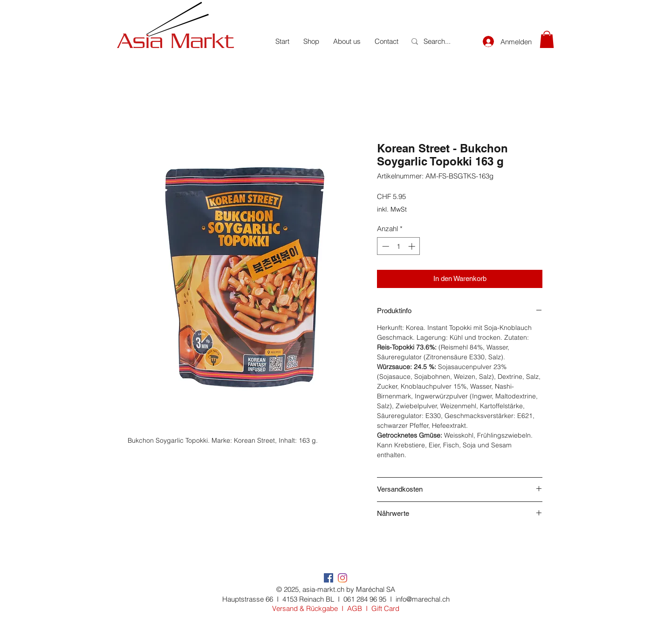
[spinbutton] (398, 246)
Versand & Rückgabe (305, 608)
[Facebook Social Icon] (328, 578)
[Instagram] (342, 578)
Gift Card (385, 608)
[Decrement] (384, 246)
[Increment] (412, 246)
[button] (547, 39)
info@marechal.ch (423, 599)
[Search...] (439, 41)
